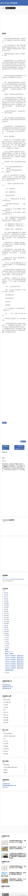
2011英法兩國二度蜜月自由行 (10, 767)
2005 (5, 633)
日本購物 (6, 746)
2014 (5, 615)
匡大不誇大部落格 (9, 2)
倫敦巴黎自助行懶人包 (7, 686)
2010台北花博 (7, 699)
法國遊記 (6, 769)
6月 (6, 639)
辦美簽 (6, 649)
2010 (5, 623)
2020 (5, 602)
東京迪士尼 (6, 748)
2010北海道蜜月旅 (8, 733)
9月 (6, 637)
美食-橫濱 (6, 753)
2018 (5, 606)
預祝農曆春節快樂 (9, 669)
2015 (5, 613)
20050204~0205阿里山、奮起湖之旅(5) (14, 659)
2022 (5, 598)
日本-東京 (6, 741)
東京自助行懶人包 (6, 684)
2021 (5, 600)
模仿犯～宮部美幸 (9, 653)
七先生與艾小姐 (6, 783)
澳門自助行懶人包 (6, 688)
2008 (5, 627)
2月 (6, 647)
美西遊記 (4, 422)
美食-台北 (6, 714)
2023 (5, 596)
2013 (5, 617)
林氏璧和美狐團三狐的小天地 (9, 785)
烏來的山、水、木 (9, 651)
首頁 (3, 7)
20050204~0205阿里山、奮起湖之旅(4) (14, 661)
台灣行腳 (6, 707)
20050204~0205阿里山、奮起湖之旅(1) (14, 667)
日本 (5, 738)
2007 (5, 629)
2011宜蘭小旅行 (7, 702)
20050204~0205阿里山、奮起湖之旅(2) (14, 665)
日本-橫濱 (6, 743)
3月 (6, 645)
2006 (5, 631)
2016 (5, 611)
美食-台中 (6, 712)
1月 (6, 672)
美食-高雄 (6, 722)
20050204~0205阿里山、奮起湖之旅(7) (14, 655)
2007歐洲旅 (6, 764)
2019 (5, 604)
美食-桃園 (6, 719)
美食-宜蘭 (6, 717)
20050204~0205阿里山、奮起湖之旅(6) (14, 657)
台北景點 (6, 704)
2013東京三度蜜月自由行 (9, 735)
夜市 (5, 709)
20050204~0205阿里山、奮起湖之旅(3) (14, 663)
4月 (6, 643)
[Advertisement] (14, 23)
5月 (6, 641)
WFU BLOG (5, 787)
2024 (5, 594)
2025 (5, 592)
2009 (5, 625)
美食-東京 (6, 751)
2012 (5, 619)
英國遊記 (6, 772)
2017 (5, 609)
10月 (6, 635)
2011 (5, 621)
